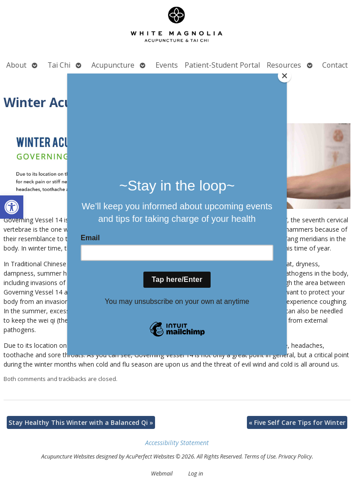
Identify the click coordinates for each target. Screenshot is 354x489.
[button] (11, 207)
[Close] (284, 75)
